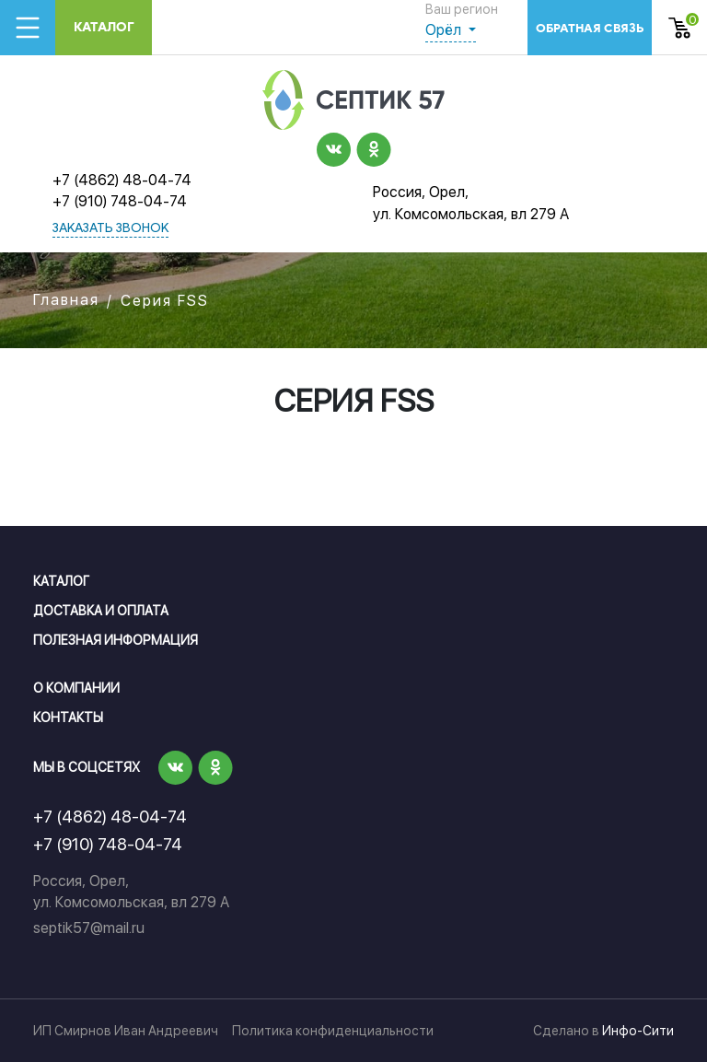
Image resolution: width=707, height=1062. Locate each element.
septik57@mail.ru (89, 928)
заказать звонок (110, 229)
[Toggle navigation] (27, 27)
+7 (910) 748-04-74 (119, 201)
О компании (76, 688)
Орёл (445, 30)
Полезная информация (115, 640)
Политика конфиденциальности (333, 1030)
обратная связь (589, 28)
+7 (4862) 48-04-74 (121, 180)
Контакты (68, 717)
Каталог (104, 27)
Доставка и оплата (100, 610)
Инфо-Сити (638, 1030)
